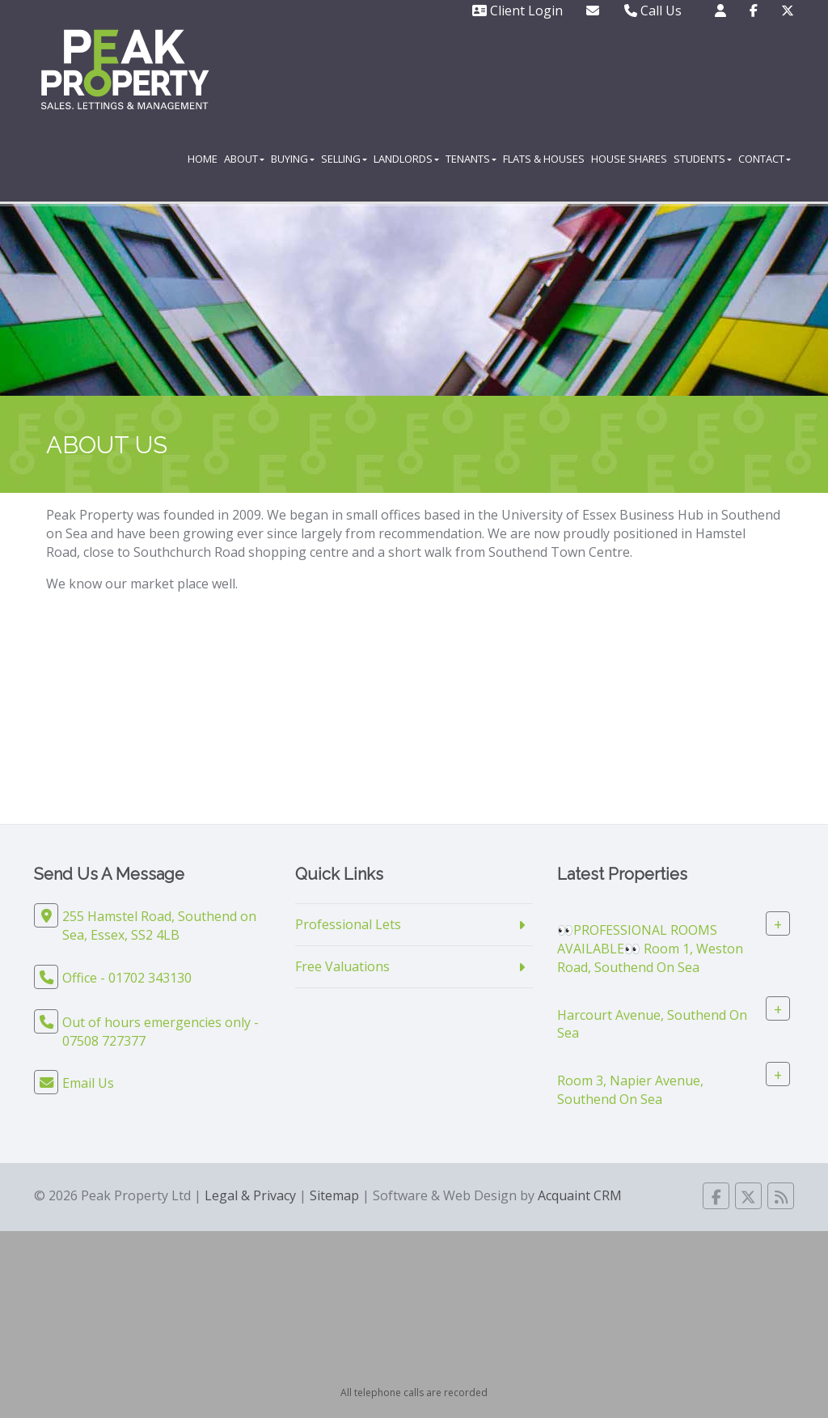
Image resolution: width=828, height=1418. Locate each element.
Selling (344, 158)
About (244, 158)
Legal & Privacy (250, 1195)
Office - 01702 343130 (127, 978)
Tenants (471, 158)
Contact (764, 158)
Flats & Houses (544, 158)
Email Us (88, 1083)
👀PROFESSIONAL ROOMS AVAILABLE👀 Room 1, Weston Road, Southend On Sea (650, 948)
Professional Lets (348, 924)
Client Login (517, 10)
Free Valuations (342, 966)
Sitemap (334, 1195)
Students (703, 158)
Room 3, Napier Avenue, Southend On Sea (630, 1090)
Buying (293, 158)
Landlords (406, 158)
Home (203, 158)
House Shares (629, 158)
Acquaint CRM (580, 1195)
